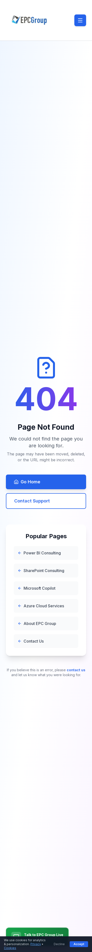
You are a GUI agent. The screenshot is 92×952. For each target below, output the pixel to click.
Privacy (35, 944)
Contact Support (32, 500)
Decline (59, 944)
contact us (76, 670)
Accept (79, 944)
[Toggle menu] (80, 20)
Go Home (27, 481)
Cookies (10, 948)
